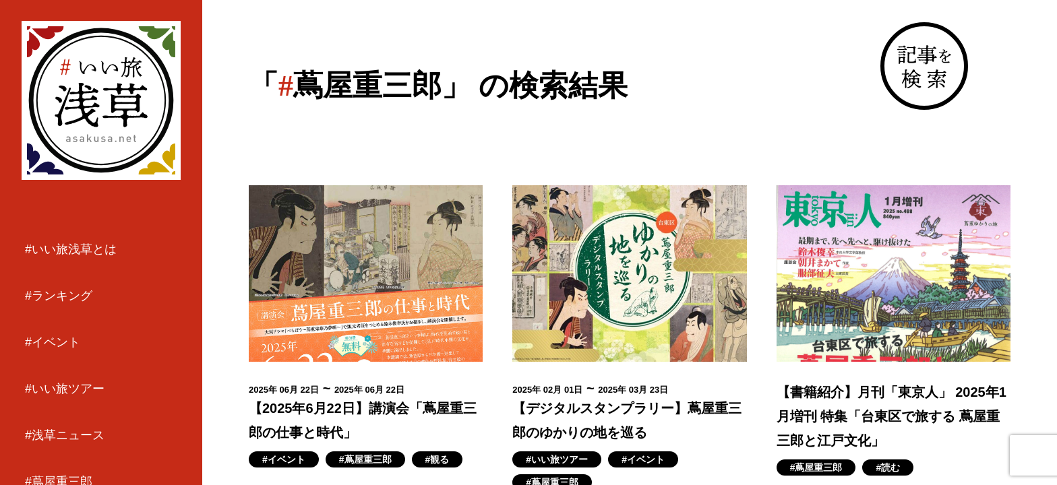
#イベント (52, 342)
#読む (888, 467)
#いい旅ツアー (64, 388)
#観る (437, 459)
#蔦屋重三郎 (365, 459)
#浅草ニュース (64, 435)
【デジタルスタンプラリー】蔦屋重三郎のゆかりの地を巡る (627, 420)
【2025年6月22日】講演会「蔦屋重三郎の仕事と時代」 (363, 420)
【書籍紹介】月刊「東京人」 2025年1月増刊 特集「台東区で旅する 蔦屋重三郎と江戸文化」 (891, 416)
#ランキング (58, 295)
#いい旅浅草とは (71, 249)
